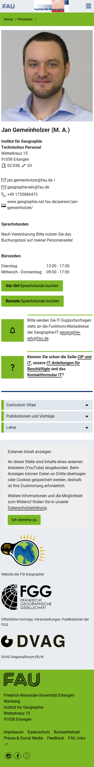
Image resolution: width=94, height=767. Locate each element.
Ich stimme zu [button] (24, 519)
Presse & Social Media (23, 738)
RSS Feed (27, 755)
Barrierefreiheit (67, 732)
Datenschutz (39, 732)
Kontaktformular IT (44, 374)
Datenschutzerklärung (27, 507)
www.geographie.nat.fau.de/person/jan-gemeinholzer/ (42, 204)
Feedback (55, 738)
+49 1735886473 (22, 194)
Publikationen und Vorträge (30, 416)
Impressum (14, 732)
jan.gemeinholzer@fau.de (29, 180)
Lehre (11, 427)
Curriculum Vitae (21, 405)
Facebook (17, 755)
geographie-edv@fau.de (28, 187)
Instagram (8, 755)
